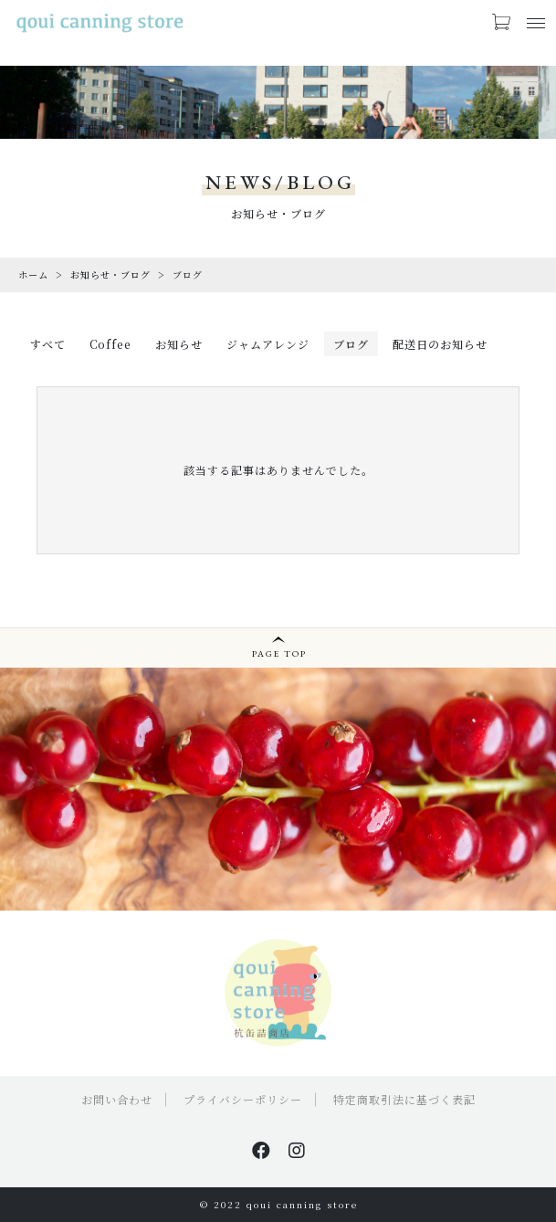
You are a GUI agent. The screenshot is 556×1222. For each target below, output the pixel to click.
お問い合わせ (116, 1099)
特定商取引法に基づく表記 (404, 1099)
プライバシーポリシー (243, 1099)
